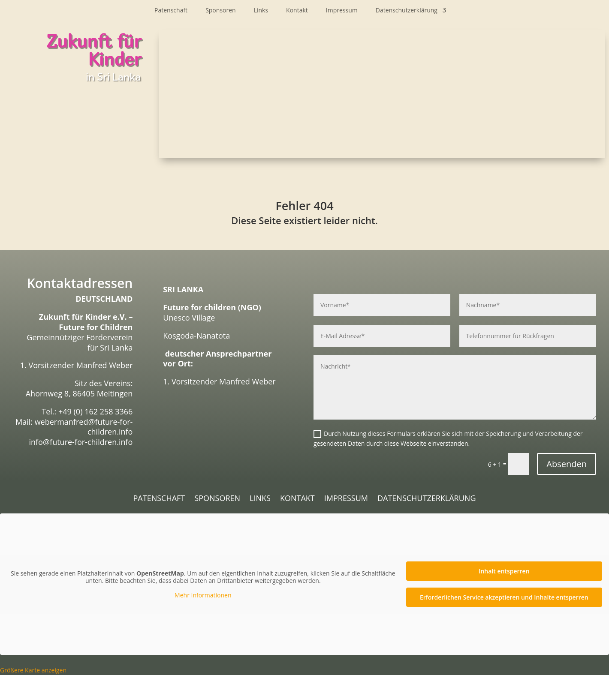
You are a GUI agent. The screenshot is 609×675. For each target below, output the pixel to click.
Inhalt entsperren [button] (504, 571)
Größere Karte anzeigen (33, 670)
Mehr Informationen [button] (203, 595)
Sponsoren (220, 10)
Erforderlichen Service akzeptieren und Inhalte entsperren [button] (504, 597)
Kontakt (297, 10)
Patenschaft (170, 10)
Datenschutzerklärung (406, 10)
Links (261, 10)
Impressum (342, 10)
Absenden (566, 464)
